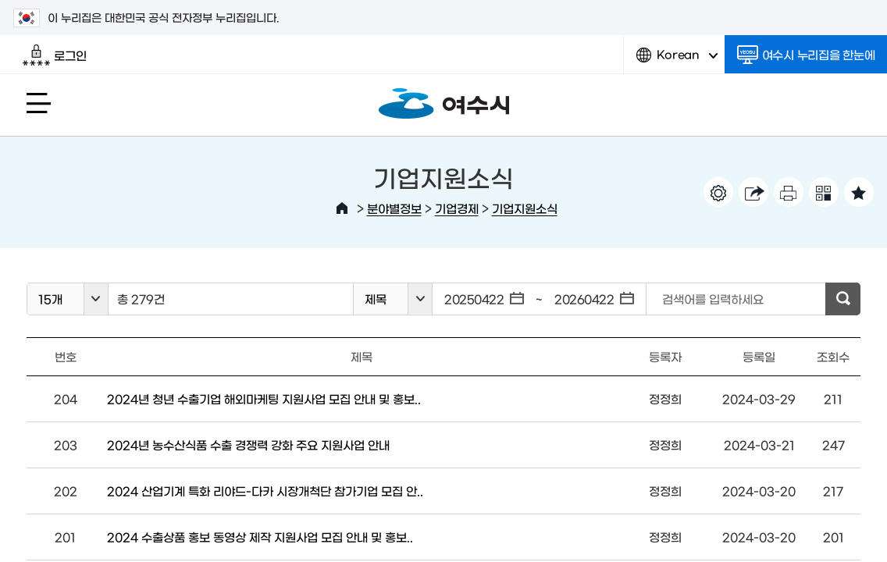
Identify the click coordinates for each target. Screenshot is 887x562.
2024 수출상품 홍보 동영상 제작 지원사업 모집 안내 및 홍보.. (260, 536)
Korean (677, 60)
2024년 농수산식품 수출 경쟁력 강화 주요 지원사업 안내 (248, 444)
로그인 (54, 55)
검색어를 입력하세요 (713, 298)
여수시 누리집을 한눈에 (806, 54)
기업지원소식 (524, 208)
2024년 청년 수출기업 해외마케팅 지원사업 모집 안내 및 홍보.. (264, 398)
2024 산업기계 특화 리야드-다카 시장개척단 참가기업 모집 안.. (265, 490)
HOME (342, 208)
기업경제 (457, 208)
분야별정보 (394, 208)
